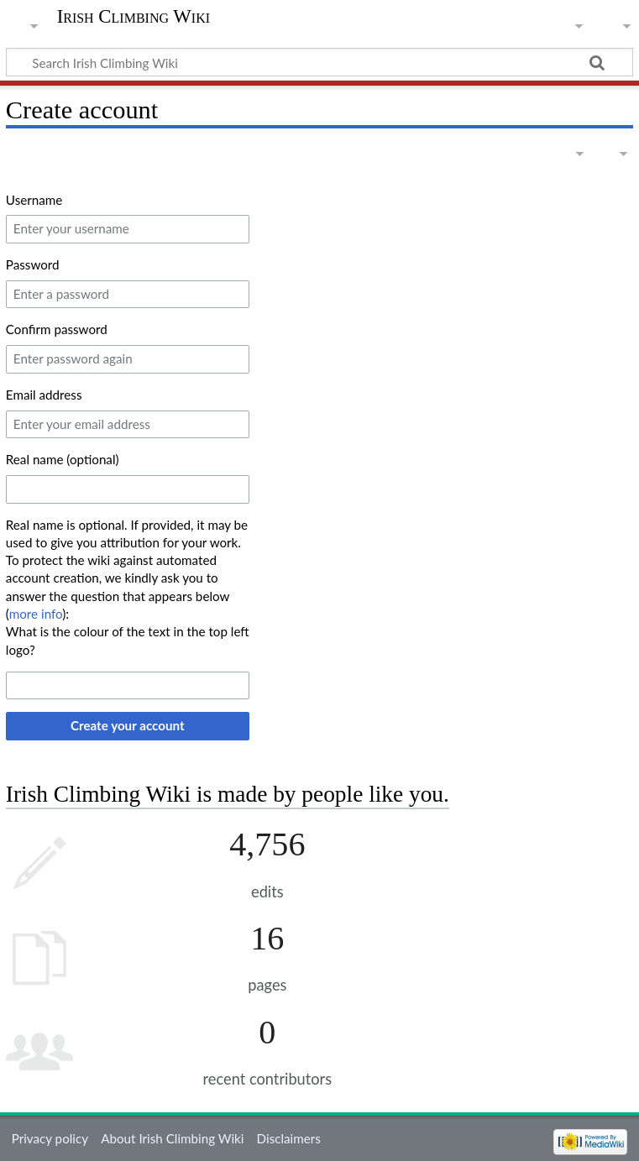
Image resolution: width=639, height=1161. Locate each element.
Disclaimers (289, 1138)
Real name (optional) (62, 459)
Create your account (128, 725)
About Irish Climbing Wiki (172, 1138)
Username (34, 199)
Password (33, 264)
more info (35, 613)
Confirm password (56, 329)
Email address (44, 394)
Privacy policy (50, 1138)
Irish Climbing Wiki (133, 16)
